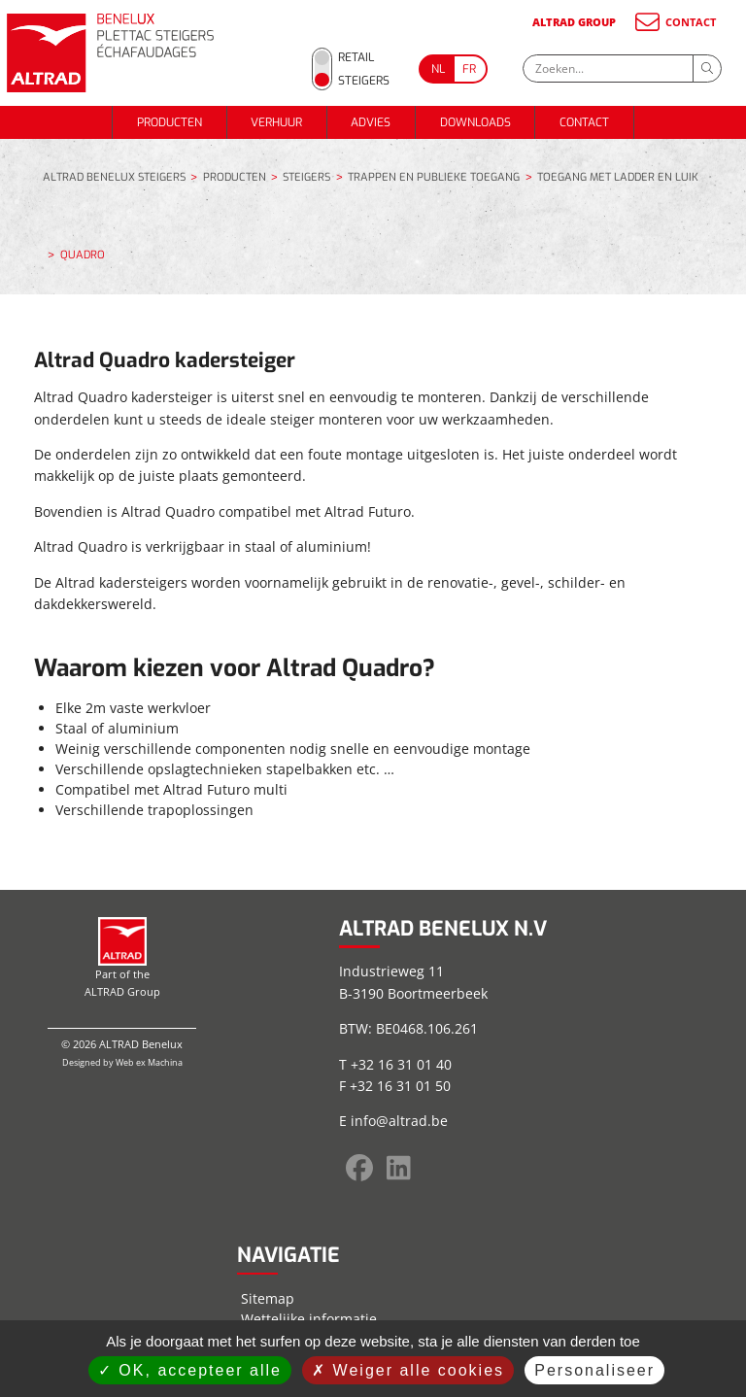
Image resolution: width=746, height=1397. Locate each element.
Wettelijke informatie (309, 1319)
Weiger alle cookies (408, 1370)
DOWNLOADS (475, 122)
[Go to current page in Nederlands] (436, 69)
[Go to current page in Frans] (470, 69)
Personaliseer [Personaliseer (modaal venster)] (594, 1370)
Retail (356, 57)
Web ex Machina (149, 1062)
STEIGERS (306, 178)
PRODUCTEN (169, 122)
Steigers (364, 80)
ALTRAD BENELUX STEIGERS (114, 178)
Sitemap (267, 1298)
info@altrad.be (399, 1120)
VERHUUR (276, 122)
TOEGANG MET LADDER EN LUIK (617, 178)
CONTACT (674, 22)
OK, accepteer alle (190, 1370)
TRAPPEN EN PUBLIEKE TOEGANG (434, 178)
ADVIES (370, 122)
